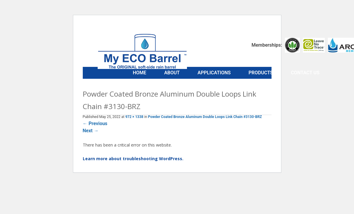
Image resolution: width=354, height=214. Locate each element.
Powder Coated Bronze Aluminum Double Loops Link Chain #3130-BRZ (205, 117)
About (172, 72)
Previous (95, 123)
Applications (214, 72)
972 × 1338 (134, 117)
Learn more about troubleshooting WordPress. (133, 158)
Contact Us (305, 72)
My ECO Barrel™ (142, 51)
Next (91, 130)
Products (261, 72)
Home (139, 72)
